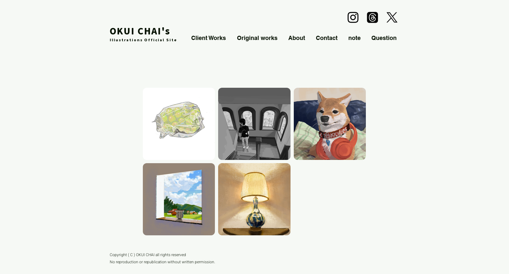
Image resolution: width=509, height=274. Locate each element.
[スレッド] (372, 17)
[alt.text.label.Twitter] (392, 17)
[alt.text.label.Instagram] (353, 17)
